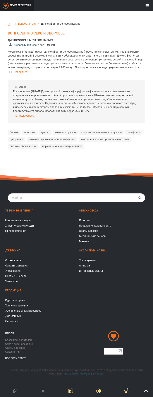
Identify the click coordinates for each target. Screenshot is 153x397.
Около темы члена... (93, 250)
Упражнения (13, 270)
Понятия (84, 220)
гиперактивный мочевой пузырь (101, 132)
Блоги (9, 333)
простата (29, 132)
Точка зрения (87, 260)
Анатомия (85, 265)
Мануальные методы (18, 220)
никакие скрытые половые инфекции (52, 139)
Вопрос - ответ (27, 23)
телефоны (133, 132)
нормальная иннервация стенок (62, 146)
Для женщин (13, 316)
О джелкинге (13, 260)
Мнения (84, 241)
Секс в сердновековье (19, 343)
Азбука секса (88, 210)
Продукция (13, 290)
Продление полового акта (95, 225)
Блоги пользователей (18, 340)
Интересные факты (91, 270)
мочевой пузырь (65, 132)
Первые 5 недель (15, 276)
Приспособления (15, 230)
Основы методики (16, 265)
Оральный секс (88, 230)
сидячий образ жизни (23, 146)
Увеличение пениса (19, 210)
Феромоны (12, 321)
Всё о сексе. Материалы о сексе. (84, 374)
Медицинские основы (92, 236)
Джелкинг (12, 250)
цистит (45, 132)
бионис (14, 132)
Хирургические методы (19, 225)
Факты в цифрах (15, 347)
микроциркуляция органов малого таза (105, 139)
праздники (16, 139)
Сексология (12, 351)
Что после (11, 281)
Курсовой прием (15, 300)
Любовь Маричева (22, 44)
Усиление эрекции (16, 305)
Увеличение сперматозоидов (23, 310)
